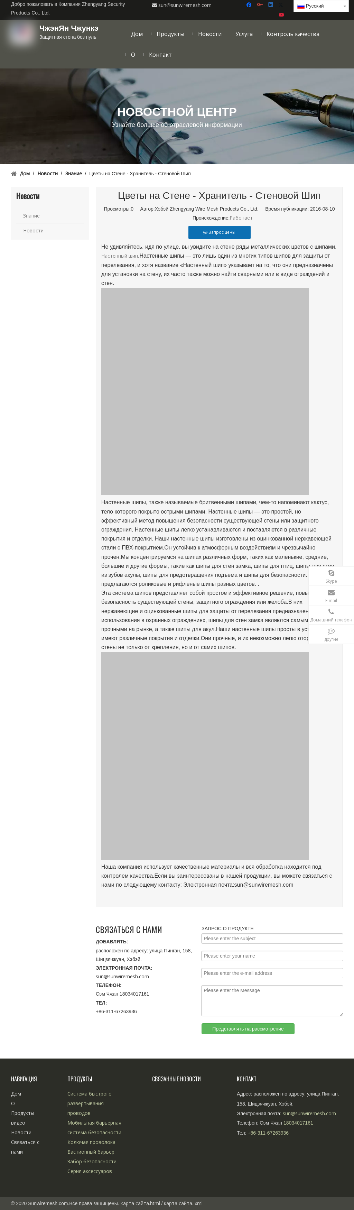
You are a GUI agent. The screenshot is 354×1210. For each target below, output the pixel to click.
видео (18, 1122)
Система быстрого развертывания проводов (89, 1103)
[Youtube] (282, 15)
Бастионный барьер (90, 1151)
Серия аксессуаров (89, 1171)
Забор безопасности (92, 1161)
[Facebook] (249, 5)
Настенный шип (119, 255)
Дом (16, 1093)
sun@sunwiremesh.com (122, 976)
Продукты (22, 1113)
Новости (33, 230)
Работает (241, 217)
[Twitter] (282, 5)
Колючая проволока (91, 1142)
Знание (31, 215)
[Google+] (260, 5)
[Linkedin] (271, 5)
